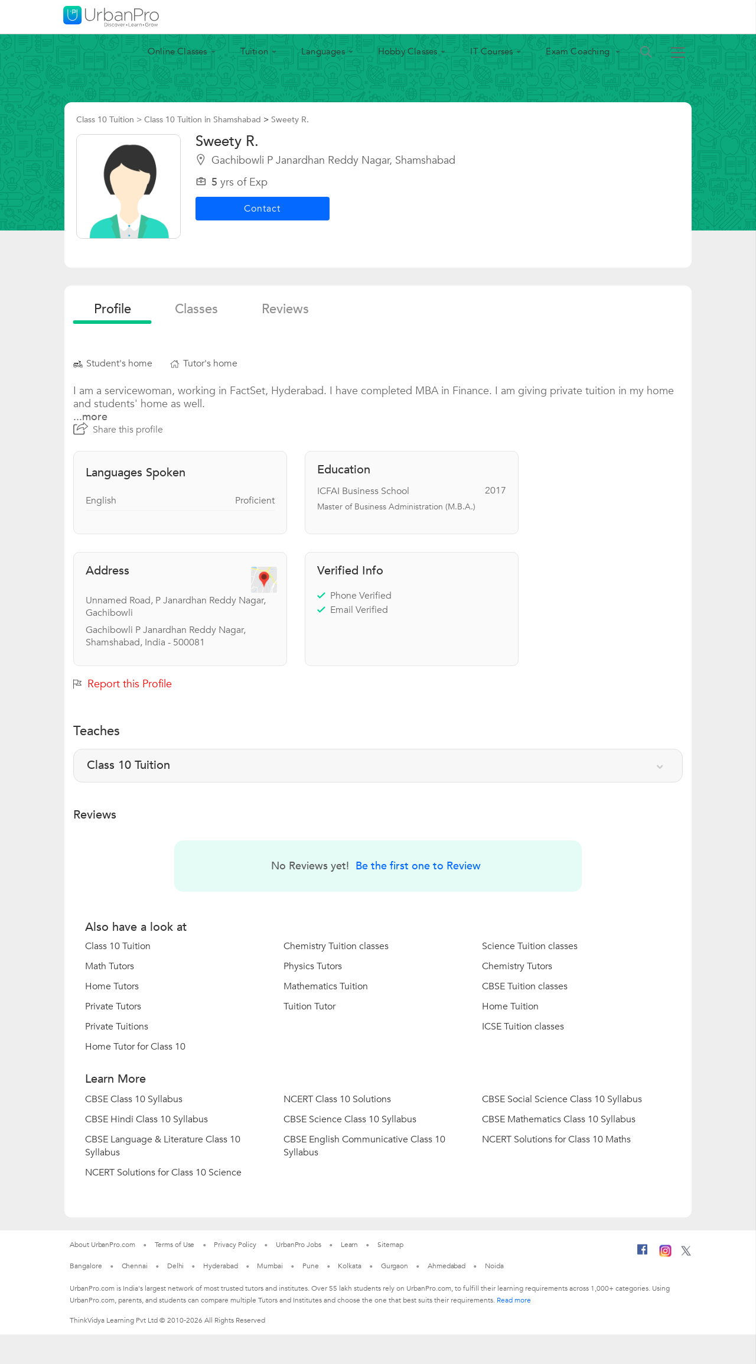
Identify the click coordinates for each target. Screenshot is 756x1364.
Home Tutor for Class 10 (135, 1046)
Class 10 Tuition (118, 946)
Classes (196, 309)
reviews (285, 309)
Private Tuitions (116, 1026)
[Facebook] (643, 1254)
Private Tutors (113, 1006)
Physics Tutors (313, 966)
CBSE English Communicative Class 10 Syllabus (364, 1146)
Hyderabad (220, 1266)
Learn (350, 1244)
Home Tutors (112, 986)
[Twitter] (686, 1253)
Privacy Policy (235, 1244)
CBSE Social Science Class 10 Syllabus (562, 1099)
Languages (323, 51)
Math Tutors (109, 966)
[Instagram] (665, 1254)
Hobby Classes (408, 51)
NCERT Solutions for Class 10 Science (163, 1172)
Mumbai (269, 1266)
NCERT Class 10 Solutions (337, 1099)
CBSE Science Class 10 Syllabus (350, 1119)
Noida (494, 1266)
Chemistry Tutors (517, 966)
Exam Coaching (579, 51)
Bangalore (86, 1266)
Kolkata (349, 1266)
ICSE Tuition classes (523, 1026)
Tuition (254, 51)
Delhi (175, 1266)
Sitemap (390, 1244)
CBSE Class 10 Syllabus (134, 1099)
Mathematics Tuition (326, 986)
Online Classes (177, 51)
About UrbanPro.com (102, 1244)
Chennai (135, 1266)
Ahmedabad (446, 1266)
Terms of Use (175, 1244)
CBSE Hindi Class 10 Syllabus (146, 1119)
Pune (310, 1266)
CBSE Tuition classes (525, 986)
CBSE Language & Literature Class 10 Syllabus (162, 1146)
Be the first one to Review (418, 866)
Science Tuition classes (530, 946)
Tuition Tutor (309, 1006)
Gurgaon (394, 1266)
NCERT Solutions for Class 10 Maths (556, 1139)
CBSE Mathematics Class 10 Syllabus (559, 1119)
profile (112, 309)
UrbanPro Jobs (298, 1244)
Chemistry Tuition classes (336, 946)
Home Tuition (510, 1006)
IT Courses (491, 51)
